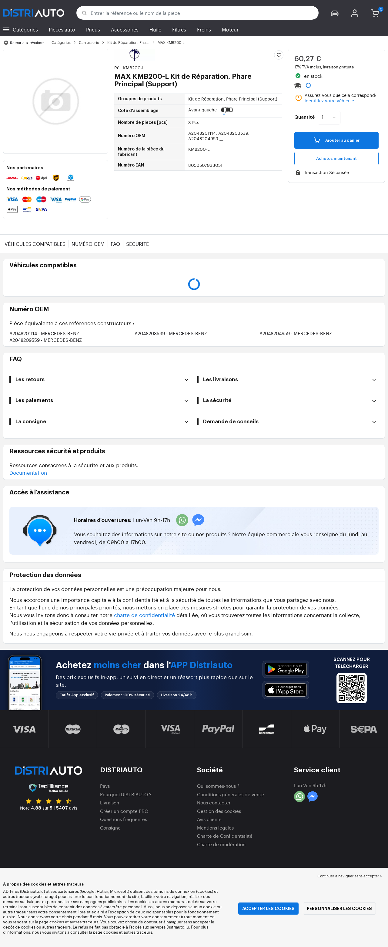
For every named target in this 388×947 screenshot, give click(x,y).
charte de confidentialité (144, 614)
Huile (155, 29)
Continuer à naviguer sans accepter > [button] (349, 875)
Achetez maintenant (336, 158)
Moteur (230, 29)
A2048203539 (171, 333)
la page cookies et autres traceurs (120, 932)
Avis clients (209, 819)
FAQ (115, 243)
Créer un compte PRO (124, 811)
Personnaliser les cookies (339, 908)
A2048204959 (295, 333)
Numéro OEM (88, 243)
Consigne (110, 827)
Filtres (179, 29)
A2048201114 (44, 333)
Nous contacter (214, 802)
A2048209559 (45, 340)
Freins (204, 29)
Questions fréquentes (123, 819)
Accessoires (125, 29)
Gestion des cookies (219, 811)
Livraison (109, 802)
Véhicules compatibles (35, 243)
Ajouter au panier (337, 140)
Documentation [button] (28, 472)
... (221, 138)
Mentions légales (215, 827)
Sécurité (137, 243)
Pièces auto (62, 29)
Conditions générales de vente (230, 794)
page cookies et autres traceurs (68, 921)
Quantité (304, 117)
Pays (105, 786)
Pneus (93, 29)
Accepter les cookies (268, 908)
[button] (335, 13)
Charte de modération (221, 844)
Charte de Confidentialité (225, 836)
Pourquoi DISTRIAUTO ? (126, 794)
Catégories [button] (25, 29)
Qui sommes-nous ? (218, 786)
